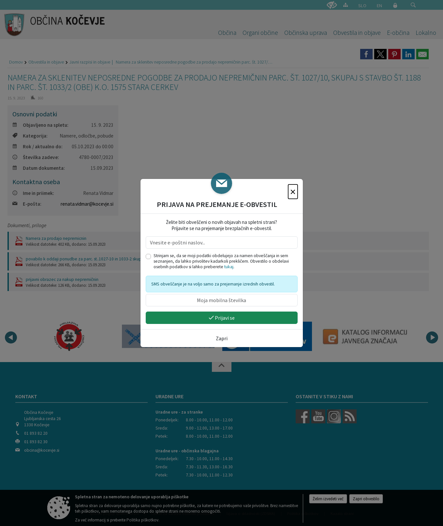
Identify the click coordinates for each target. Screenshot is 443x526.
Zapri (222, 338)
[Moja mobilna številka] (222, 300)
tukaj (228, 267)
